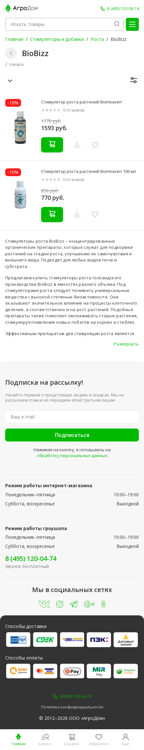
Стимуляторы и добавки (57, 39)
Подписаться (72, 435)
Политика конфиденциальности (72, 707)
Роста (97, 39)
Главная (14, 39)
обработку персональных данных (72, 455)
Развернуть (126, 343)
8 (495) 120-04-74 (30, 558)
